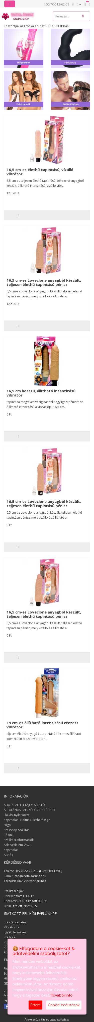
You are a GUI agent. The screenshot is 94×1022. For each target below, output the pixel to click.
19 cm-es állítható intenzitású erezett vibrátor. (42, 724)
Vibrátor (30, 881)
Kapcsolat (11, 850)
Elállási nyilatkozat (16, 815)
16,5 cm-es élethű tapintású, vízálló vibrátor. (40, 171)
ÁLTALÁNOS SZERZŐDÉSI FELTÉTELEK (29, 810)
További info (62, 995)
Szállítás (9, 937)
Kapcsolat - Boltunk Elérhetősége (27, 820)
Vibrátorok (11, 927)
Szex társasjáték (15, 922)
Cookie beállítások (64, 1005)
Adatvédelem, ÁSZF (17, 845)
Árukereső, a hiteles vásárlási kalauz (47, 1019)
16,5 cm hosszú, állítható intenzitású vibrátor (41, 393)
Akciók (8, 855)
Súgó (7, 825)
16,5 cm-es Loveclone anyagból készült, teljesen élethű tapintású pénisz (44, 282)
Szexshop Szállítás (16, 830)
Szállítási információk (19, 840)
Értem (35, 1005)
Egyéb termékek (15, 932)
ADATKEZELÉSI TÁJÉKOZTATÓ (24, 805)
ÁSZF (7, 952)
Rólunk (8, 835)
